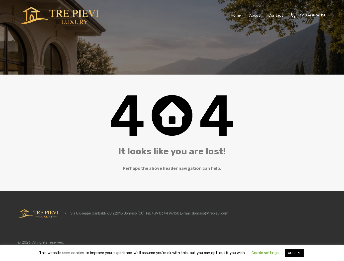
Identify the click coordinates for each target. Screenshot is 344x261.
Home (236, 15)
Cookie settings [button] (265, 253)
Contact (275, 15)
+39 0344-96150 (312, 15)
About (254, 15)
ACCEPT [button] (294, 253)
